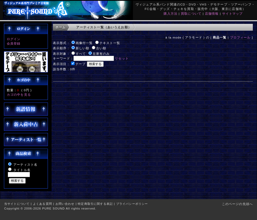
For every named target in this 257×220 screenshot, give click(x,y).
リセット (122, 58)
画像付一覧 (84, 43)
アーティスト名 (25, 164)
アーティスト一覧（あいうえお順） (103, 27)
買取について (191, 13)
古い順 (101, 48)
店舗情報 (212, 13)
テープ (80, 64)
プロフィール (240, 37)
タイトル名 (22, 169)
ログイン (14, 39)
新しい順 (83, 48)
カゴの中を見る (19, 94)
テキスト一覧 (109, 43)
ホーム (60, 27)
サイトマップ (232, 13)
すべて (81, 53)
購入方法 (170, 13)
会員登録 (14, 43)
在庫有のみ (101, 53)
